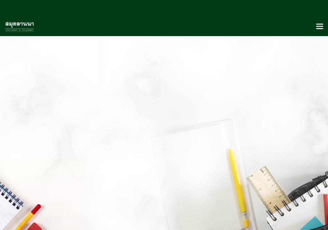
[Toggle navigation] (320, 27)
